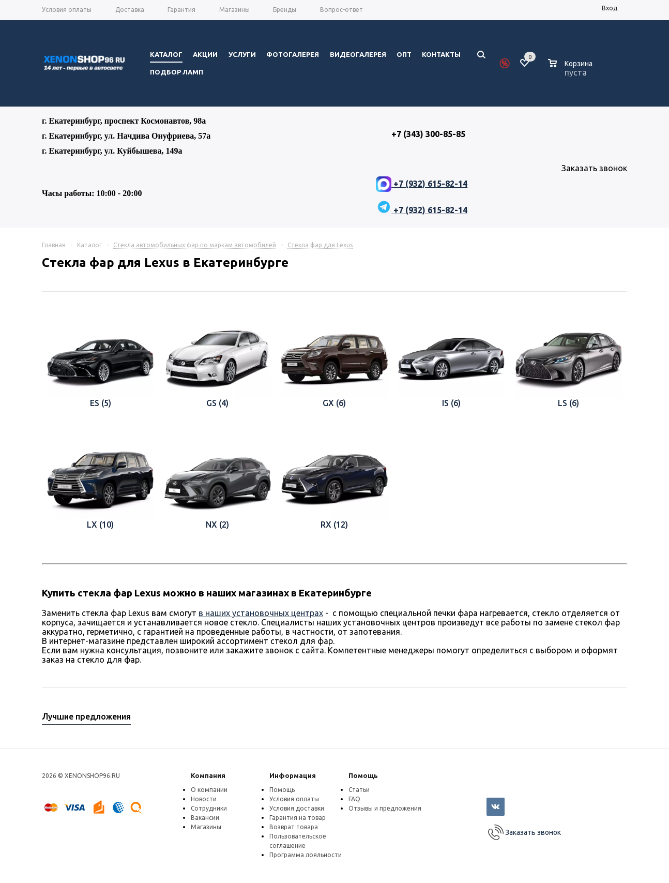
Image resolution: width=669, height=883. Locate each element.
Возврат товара (293, 827)
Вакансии (205, 817)
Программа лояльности (305, 854)
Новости (204, 799)
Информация (292, 775)
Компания (208, 775)
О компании (209, 789)
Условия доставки (296, 808)
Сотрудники (209, 808)
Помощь (363, 775)
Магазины (206, 827)
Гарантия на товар (297, 817)
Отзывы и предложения (384, 808)
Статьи (359, 789)
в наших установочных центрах (261, 613)
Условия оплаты (294, 799)
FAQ (354, 799)
